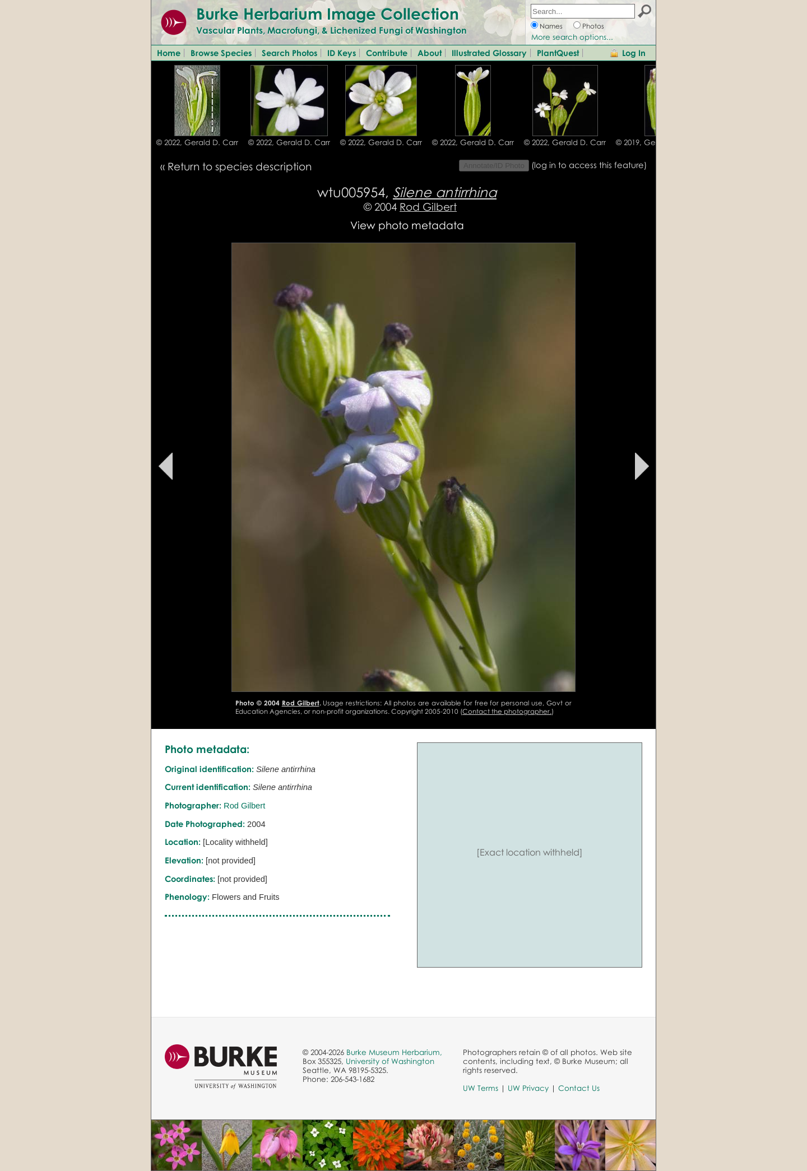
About (430, 53)
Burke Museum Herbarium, (394, 1052)
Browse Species (221, 53)
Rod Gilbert (428, 206)
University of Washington (390, 1061)
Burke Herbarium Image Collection (327, 13)
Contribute (386, 53)
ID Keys (341, 53)
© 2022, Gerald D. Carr (197, 142)
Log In (634, 53)
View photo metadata (407, 225)
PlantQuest (558, 53)
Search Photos (289, 53)
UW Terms (480, 1088)
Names (551, 26)
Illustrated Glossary (489, 53)
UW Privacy (528, 1088)
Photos (593, 26)
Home (168, 53)
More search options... (572, 36)
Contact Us (579, 1088)
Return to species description (240, 166)
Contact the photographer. (506, 711)
